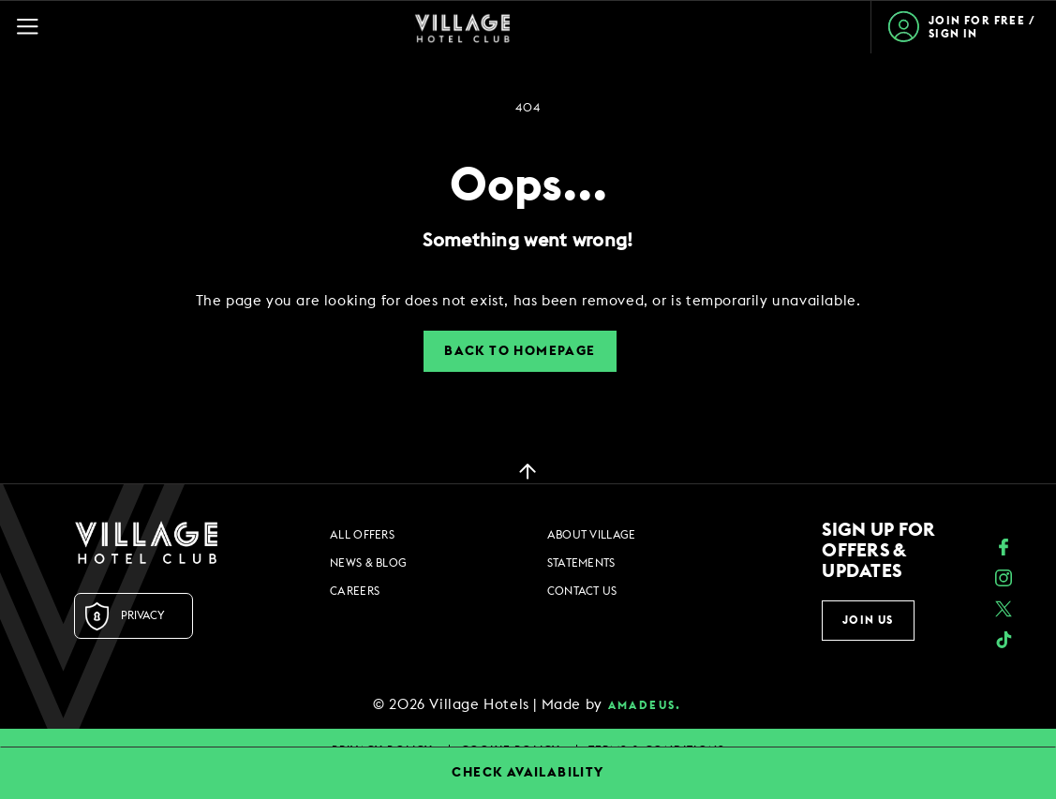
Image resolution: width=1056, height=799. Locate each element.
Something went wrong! (527, 240)
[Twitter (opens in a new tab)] (1003, 611)
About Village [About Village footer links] (591, 534)
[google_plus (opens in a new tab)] (1003, 642)
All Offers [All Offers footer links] (362, 534)
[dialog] (528, 301)
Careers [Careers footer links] (354, 591)
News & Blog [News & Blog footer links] (368, 563)
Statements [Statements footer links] (581, 563)
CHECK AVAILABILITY (527, 772)
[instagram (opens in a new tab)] (1003, 580)
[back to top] (527, 470)
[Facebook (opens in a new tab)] (1003, 549)
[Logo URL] (146, 542)
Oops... (528, 186)
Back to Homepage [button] (519, 351)
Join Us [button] (867, 620)
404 (528, 107)
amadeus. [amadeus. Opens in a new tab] (645, 705)
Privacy (143, 615)
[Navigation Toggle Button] (36, 26)
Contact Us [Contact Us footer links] (582, 591)
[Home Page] (462, 27)
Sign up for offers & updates (878, 551)
